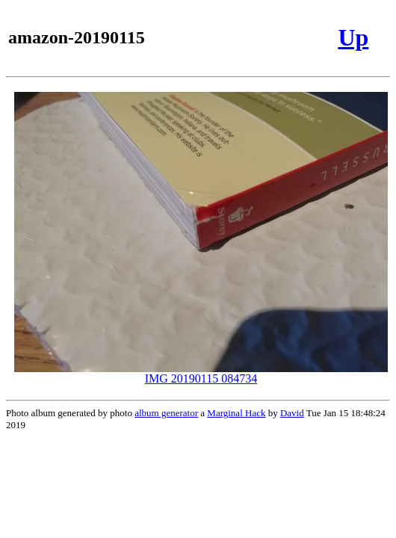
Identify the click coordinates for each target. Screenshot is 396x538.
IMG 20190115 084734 (201, 373)
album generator (166, 412)
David (292, 412)
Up (353, 37)
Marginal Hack (236, 412)
